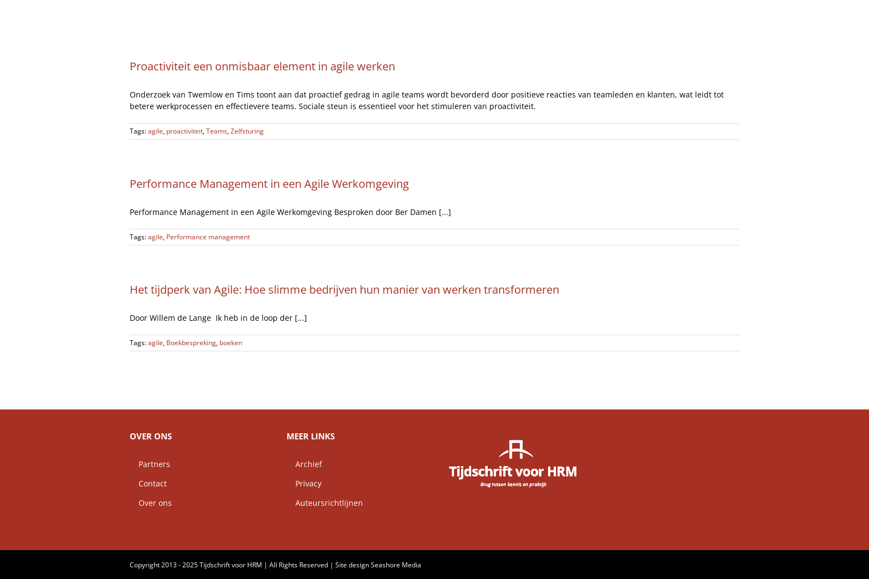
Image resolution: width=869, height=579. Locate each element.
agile (155, 131)
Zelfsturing (247, 131)
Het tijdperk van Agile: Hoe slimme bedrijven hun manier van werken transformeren (344, 289)
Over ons (151, 503)
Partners (150, 464)
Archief (304, 464)
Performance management (208, 237)
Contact (148, 483)
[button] (721, 14)
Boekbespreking (191, 342)
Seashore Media (396, 565)
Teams (216, 131)
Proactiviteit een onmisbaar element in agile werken (262, 66)
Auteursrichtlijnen (325, 503)
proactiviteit (184, 131)
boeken (230, 342)
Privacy (304, 483)
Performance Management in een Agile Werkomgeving (269, 183)
